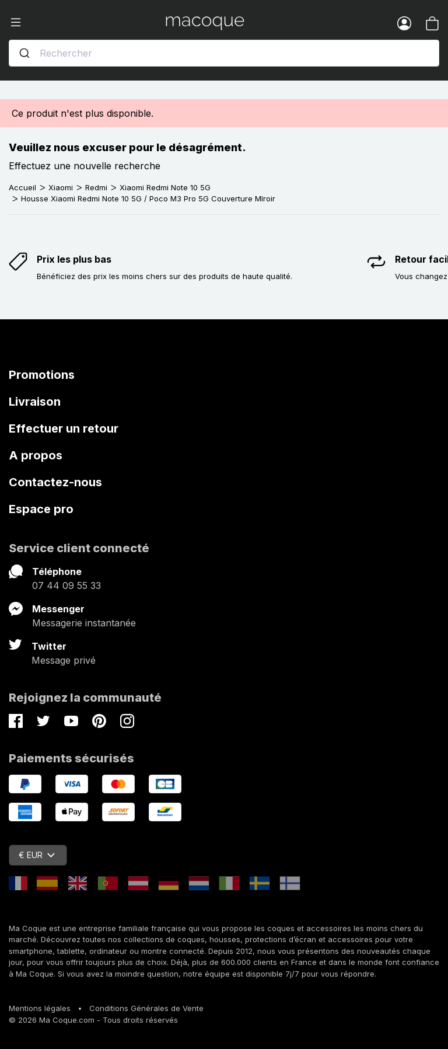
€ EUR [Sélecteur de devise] (37, 855)
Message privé (64, 660)
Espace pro (41, 509)
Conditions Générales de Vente (146, 1008)
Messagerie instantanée (84, 623)
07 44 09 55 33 (66, 585)
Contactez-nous (55, 482)
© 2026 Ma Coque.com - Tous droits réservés (93, 1019)
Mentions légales (40, 1008)
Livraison (35, 402)
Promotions (42, 375)
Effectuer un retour (63, 428)
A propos (35, 455)
